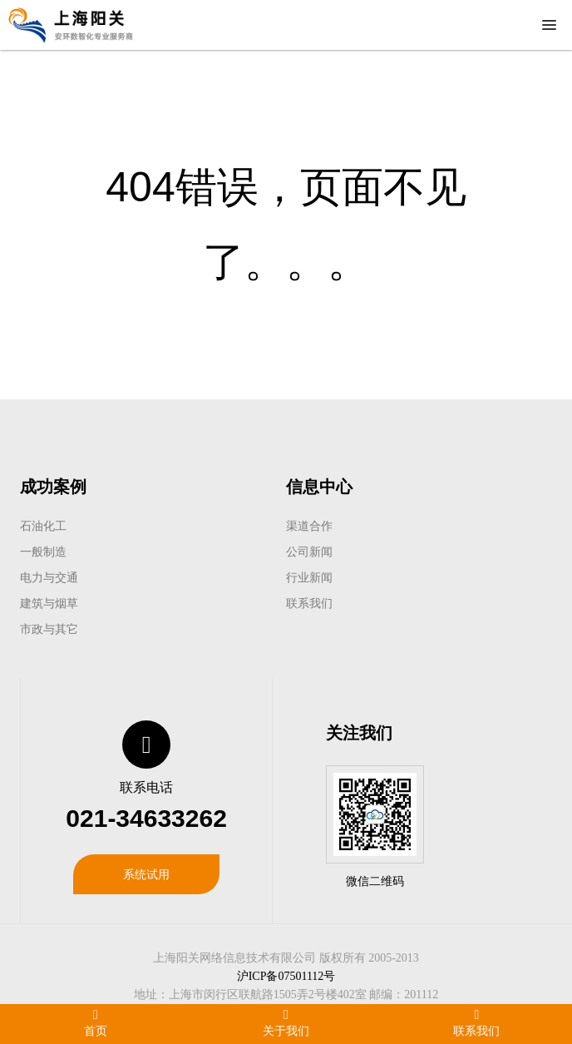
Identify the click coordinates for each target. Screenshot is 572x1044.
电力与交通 (49, 577)
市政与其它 (49, 629)
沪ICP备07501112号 (286, 976)
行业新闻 (309, 577)
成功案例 (53, 486)
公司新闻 (309, 551)
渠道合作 (309, 525)
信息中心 (319, 486)
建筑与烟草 (49, 603)
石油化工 (43, 525)
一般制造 (43, 551)
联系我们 (309, 603)
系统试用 (146, 874)
